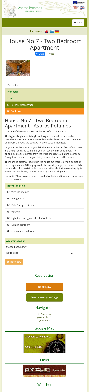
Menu (79, 23)
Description (13, 85)
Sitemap (44, 320)
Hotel (10, 98)
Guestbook (44, 317)
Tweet (50, 53)
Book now (14, 111)
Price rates (12, 91)
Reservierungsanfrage (20, 104)
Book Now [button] (44, 287)
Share (40, 54)
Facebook (44, 314)
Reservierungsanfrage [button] (44, 297)
